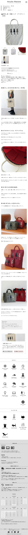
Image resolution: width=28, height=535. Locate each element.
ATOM (18, 530)
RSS (15, 530)
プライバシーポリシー (17, 529)
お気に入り (10, 73)
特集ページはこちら (19, 351)
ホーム (1, 529)
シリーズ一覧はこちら (7, 351)
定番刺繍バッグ (10, 10)
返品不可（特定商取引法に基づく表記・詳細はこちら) (12, 77)
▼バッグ (4, 9)
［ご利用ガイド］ (7, 479)
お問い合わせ (10, 529)
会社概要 (12, 530)
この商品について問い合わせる (6, 81)
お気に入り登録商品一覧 (5, 75)
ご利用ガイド (5, 529)
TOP (1, 9)
